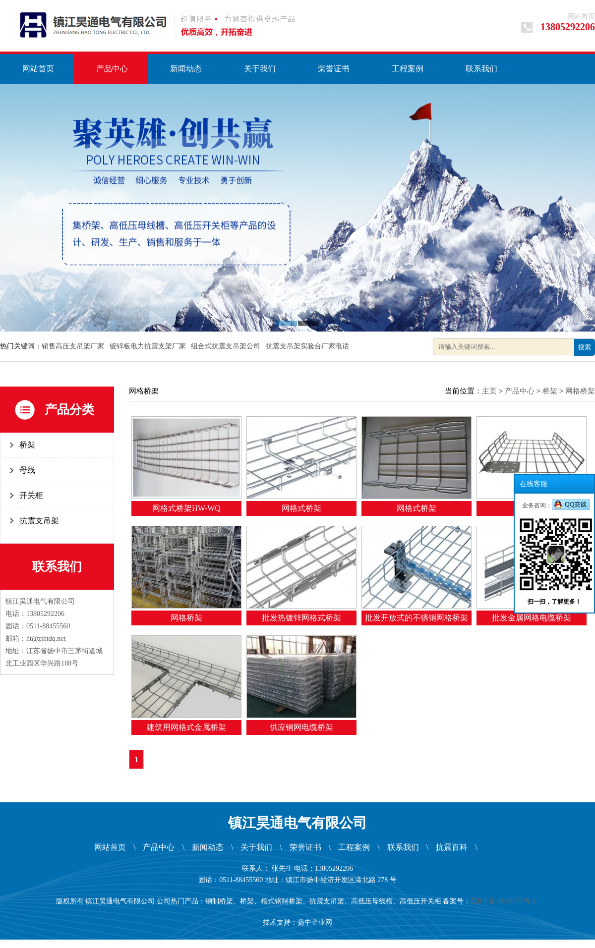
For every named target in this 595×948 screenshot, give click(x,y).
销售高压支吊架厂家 (74, 346)
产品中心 (112, 68)
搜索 (584, 347)
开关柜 (31, 495)
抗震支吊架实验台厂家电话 (308, 346)
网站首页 (581, 16)
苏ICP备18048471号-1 (505, 901)
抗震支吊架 (39, 520)
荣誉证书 (334, 68)
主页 (489, 391)
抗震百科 (452, 847)
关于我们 (260, 68)
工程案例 (407, 68)
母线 (27, 470)
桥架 (27, 445)
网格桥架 (580, 391)
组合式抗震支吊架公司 (226, 346)
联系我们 (481, 68)
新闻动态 (186, 68)
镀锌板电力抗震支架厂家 (149, 346)
